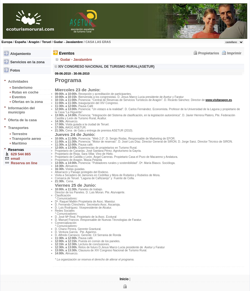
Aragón (34, 42)
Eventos (19, 97)
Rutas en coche (25, 92)
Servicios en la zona (27, 62)
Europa (7, 42)
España (20, 42)
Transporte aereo (26, 138)
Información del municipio (21, 110)
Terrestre (19, 134)
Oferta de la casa (22, 120)
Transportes (18, 128)
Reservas (16, 150)
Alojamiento (20, 54)
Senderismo (22, 87)
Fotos (15, 70)
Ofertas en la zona (27, 102)
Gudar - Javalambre (68, 42)
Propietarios (208, 53)
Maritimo (19, 143)
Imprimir (234, 53)
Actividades (18, 81)
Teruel (46, 42)
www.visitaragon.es (219, 100)
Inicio (124, 279)
